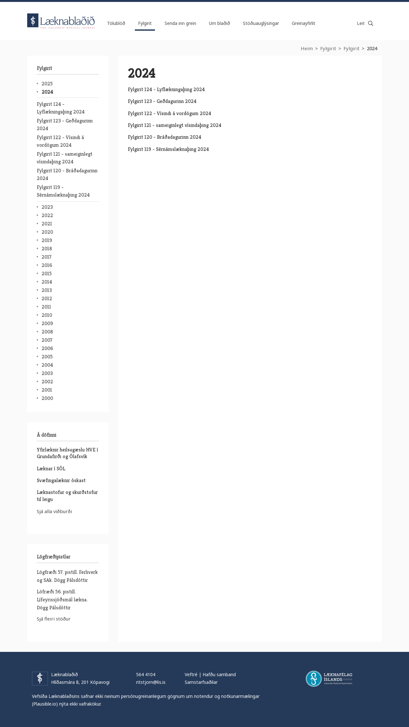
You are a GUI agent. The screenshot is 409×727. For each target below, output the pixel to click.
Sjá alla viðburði (54, 511)
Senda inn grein (180, 23)
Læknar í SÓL (51, 468)
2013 (47, 290)
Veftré (191, 674)
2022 (47, 215)
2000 (47, 398)
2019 (47, 240)
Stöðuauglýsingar (261, 23)
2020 (47, 232)
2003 (47, 373)
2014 (47, 281)
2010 (47, 315)
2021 (47, 223)
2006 (47, 348)
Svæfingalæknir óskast (61, 480)
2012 (47, 298)
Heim (307, 48)
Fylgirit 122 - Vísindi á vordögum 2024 (169, 113)
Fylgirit (328, 48)
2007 (47, 340)
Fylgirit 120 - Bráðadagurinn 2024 (164, 137)
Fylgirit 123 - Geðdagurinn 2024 (162, 101)
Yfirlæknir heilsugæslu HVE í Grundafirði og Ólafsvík (67, 453)
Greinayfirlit (303, 23)
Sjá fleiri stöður (54, 618)
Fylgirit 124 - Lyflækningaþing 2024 (166, 89)
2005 (47, 356)
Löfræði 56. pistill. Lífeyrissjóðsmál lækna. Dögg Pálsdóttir (62, 599)
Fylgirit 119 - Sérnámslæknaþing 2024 (168, 149)
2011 (46, 306)
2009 (47, 323)
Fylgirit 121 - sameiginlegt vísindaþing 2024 (174, 125)
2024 (47, 92)
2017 (46, 257)
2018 (47, 248)
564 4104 (145, 674)
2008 (47, 331)
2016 (47, 265)
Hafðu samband (219, 674)
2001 (47, 390)
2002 (47, 381)
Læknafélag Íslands (329, 679)
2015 (47, 273)
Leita (370, 23)
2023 (47, 207)
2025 (47, 83)
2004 (47, 365)
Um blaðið (219, 23)
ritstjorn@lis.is (151, 682)
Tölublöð (116, 23)
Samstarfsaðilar (201, 682)
